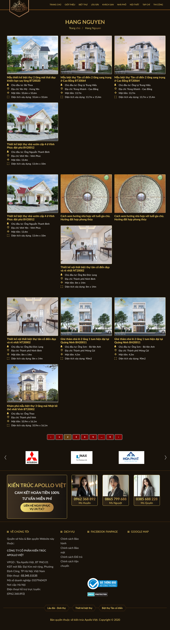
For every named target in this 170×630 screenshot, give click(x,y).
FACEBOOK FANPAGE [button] (104, 531)
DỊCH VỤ (69, 531)
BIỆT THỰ (83, 5)
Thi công (158, 5)
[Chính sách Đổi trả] (71, 557)
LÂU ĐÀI (95, 5)
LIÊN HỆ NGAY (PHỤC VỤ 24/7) (37, 507)
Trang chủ (55, 5)
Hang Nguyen (93, 28)
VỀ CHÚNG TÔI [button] (19, 531)
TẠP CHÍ (146, 5)
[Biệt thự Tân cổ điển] (112, 608)
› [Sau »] (118, 437)
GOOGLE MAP (140, 531)
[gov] (102, 583)
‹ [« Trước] (50, 437)
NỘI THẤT (134, 5)
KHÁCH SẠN (108, 5)
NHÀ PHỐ (121, 5)
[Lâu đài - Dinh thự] (56, 608)
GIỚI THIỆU (70, 5)
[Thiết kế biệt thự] (84, 608)
